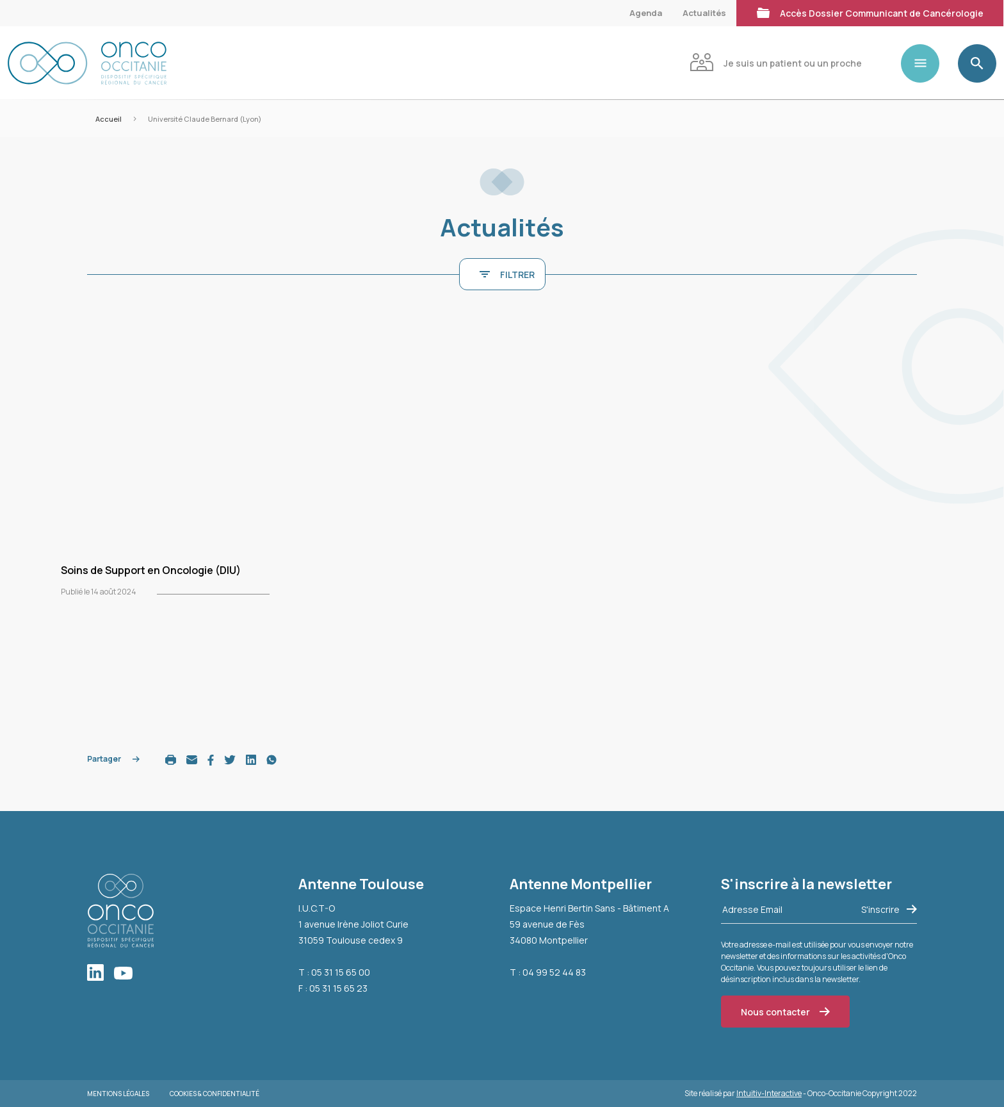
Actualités (704, 13)
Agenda (645, 13)
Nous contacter (785, 1012)
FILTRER (507, 274)
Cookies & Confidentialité (214, 1093)
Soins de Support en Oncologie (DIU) (151, 570)
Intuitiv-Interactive (769, 1093)
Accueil (108, 119)
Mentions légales (118, 1093)
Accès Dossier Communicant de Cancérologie (870, 12)
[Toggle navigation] (925, 63)
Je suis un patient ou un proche (776, 62)
